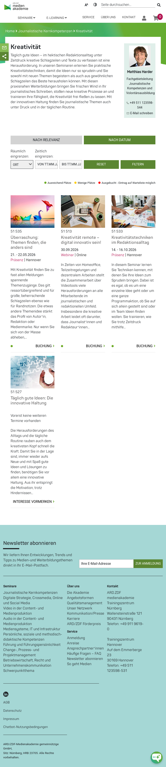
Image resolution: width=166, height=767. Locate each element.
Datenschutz (12, 711)
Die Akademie (78, 593)
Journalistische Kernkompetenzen (44, 31)
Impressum (11, 719)
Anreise (73, 643)
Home (10, 31)
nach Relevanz (46, 140)
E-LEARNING (56, 18)
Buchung (44, 346)
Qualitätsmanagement (84, 603)
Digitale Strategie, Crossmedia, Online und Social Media (33, 600)
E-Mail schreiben (139, 113)
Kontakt (129, 17)
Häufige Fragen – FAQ (84, 653)
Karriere (73, 619)
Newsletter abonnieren (85, 659)
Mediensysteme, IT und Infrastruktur (31, 629)
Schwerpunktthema (18, 671)
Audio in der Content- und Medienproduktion (23, 621)
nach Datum (120, 140)
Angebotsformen (80, 598)
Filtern (138, 164)
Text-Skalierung (86, 4)
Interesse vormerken (34, 502)
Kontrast (95, 4)
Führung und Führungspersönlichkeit (32, 645)
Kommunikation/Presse (85, 613)
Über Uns (108, 17)
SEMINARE (26, 18)
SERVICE (88, 17)
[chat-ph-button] (157, 758)
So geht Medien (79, 664)
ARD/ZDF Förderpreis (84, 624)
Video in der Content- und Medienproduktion (23, 611)
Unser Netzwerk (79, 608)
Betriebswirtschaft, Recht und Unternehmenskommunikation (27, 663)
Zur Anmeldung (148, 563)
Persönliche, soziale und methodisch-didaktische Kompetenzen (32, 637)
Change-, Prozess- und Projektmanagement (21, 652)
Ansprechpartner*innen (85, 648)
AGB (6, 702)
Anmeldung (76, 638)
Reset (101, 164)
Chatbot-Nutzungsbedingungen (25, 727)
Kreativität (84, 31)
